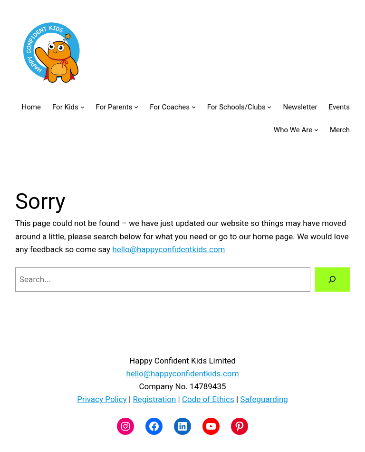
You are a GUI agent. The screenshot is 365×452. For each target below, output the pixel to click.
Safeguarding (264, 399)
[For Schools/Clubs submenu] (269, 107)
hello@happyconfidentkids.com (168, 249)
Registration (154, 399)
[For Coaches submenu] (194, 107)
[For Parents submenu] (136, 107)
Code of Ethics (208, 399)
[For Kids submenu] (82, 107)
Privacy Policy (102, 399)
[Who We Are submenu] (316, 130)
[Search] (332, 279)
